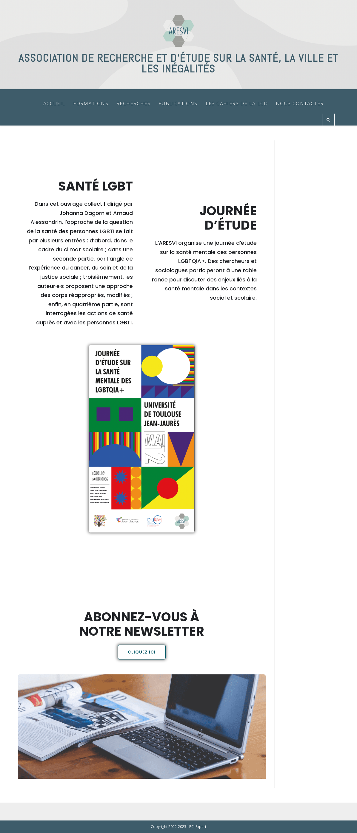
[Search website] (328, 120)
